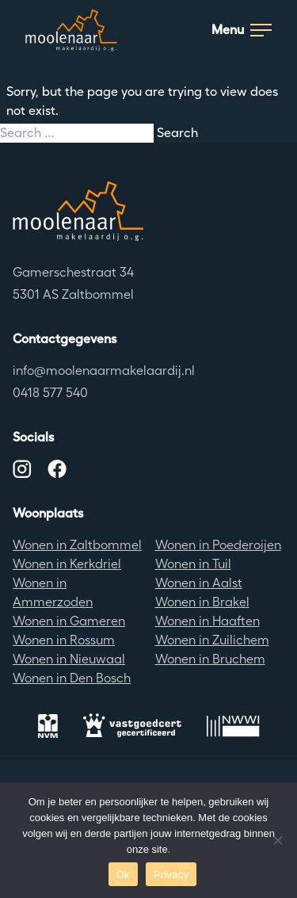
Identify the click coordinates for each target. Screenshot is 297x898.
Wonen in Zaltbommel (77, 544)
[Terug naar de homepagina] (148, 211)
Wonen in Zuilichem (212, 640)
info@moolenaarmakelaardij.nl (104, 370)
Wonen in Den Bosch (72, 678)
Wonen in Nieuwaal (69, 659)
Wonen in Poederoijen (218, 544)
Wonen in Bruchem (210, 659)
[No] (277, 840)
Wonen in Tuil (193, 563)
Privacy (171, 875)
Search (177, 132)
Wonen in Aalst (198, 582)
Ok (123, 875)
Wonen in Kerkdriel (67, 563)
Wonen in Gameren (69, 621)
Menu (241, 29)
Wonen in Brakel (202, 601)
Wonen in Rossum (64, 640)
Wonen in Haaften (207, 621)
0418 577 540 (50, 392)
